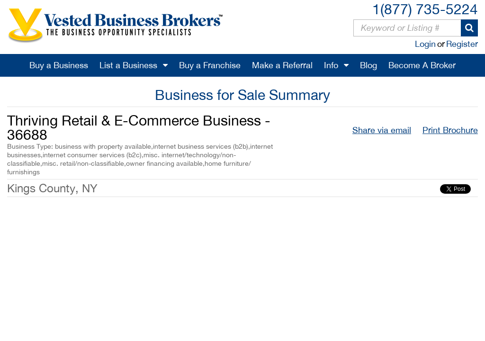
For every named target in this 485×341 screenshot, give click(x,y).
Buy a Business (58, 65)
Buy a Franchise (210, 65)
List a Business (128, 65)
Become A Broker (422, 65)
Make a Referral (282, 65)
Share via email (381, 130)
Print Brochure (450, 130)
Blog (368, 65)
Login (425, 44)
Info (331, 65)
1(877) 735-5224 (425, 9)
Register (462, 44)
